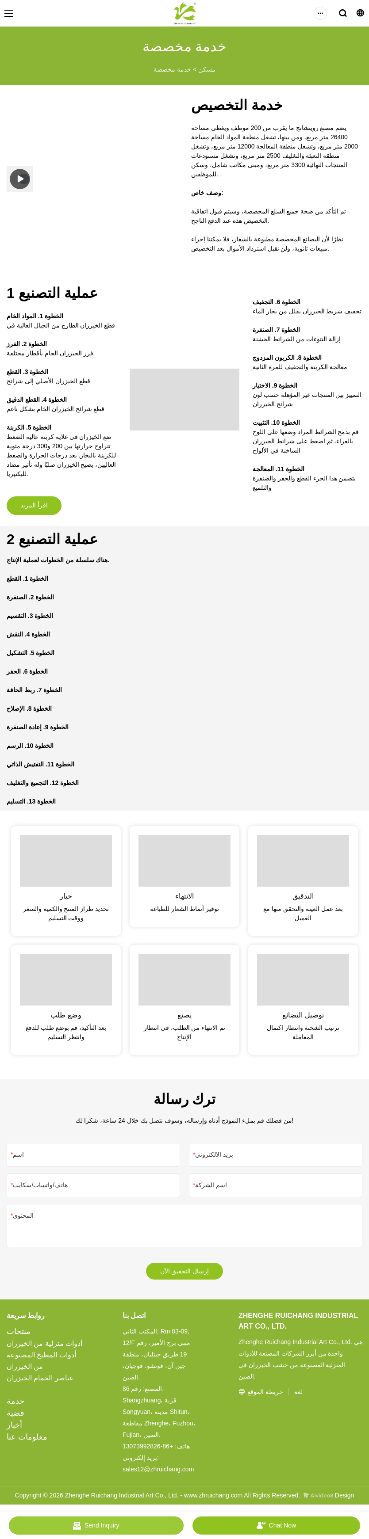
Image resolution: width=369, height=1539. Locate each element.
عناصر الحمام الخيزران (40, 1381)
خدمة (15, 1404)
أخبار (14, 1428)
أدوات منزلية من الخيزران (44, 1347)
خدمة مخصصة (172, 69)
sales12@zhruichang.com (158, 1472)
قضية (15, 1416)
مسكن (206, 69)
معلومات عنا (27, 1440)
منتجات (19, 1334)
